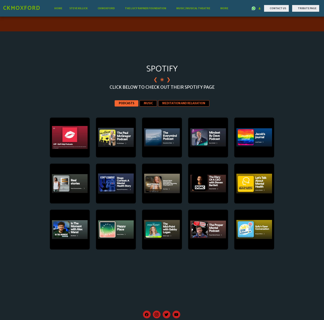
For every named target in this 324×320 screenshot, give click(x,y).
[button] (80, 8)
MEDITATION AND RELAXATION (183, 103)
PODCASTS (126, 103)
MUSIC (148, 103)
